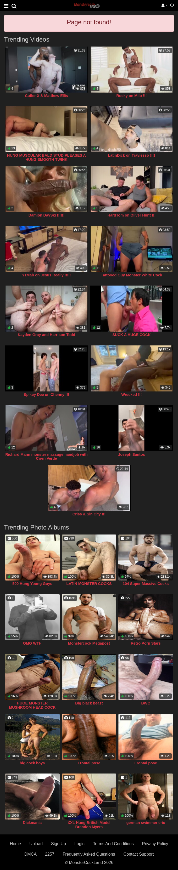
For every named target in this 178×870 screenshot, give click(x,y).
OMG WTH (32, 643)
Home (15, 843)
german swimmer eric (145, 823)
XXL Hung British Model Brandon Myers (89, 825)
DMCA (30, 854)
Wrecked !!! (131, 395)
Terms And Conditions (113, 843)
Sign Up (58, 843)
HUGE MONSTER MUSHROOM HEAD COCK (32, 705)
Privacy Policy (155, 843)
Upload (36, 843)
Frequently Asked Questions (89, 854)
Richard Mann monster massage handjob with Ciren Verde (46, 456)
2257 (49, 854)
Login (79, 843)
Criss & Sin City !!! (89, 514)
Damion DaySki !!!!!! (47, 215)
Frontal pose (89, 763)
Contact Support (139, 854)
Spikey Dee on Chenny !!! (46, 395)
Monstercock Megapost (89, 643)
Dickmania (32, 823)
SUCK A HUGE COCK (131, 335)
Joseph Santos (131, 454)
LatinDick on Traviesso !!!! (131, 155)
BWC (145, 703)
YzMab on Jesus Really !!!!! (46, 275)
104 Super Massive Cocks (146, 584)
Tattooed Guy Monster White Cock (131, 275)
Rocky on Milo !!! (131, 96)
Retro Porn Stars (145, 643)
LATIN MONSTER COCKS (89, 584)
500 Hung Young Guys (32, 584)
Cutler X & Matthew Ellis (46, 96)
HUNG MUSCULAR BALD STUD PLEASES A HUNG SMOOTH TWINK (46, 157)
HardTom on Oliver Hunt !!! (132, 215)
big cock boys (32, 763)
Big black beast (89, 703)
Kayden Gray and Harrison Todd (46, 335)
